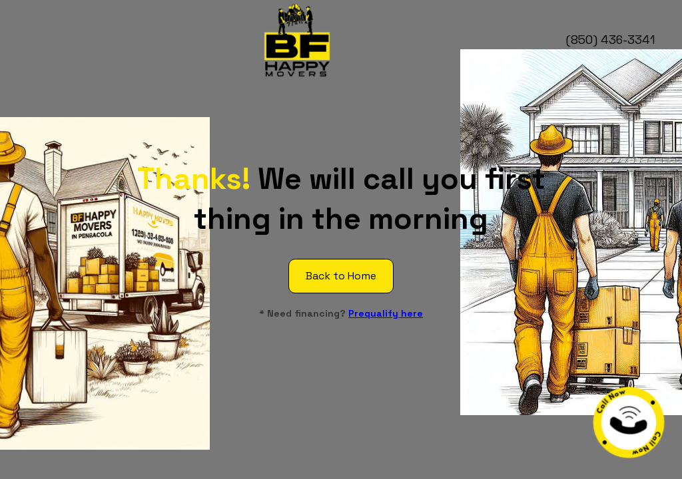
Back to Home (341, 276)
